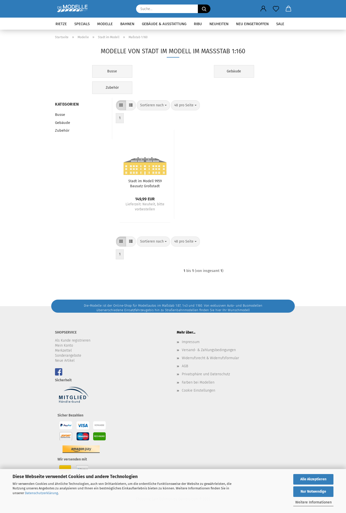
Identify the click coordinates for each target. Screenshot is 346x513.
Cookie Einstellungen (198, 390)
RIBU (198, 24)
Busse (60, 114)
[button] (263, 9)
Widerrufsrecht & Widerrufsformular (210, 358)
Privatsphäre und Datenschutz (206, 374)
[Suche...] (204, 9)
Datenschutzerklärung (41, 493)
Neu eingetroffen (252, 24)
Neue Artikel (65, 360)
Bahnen (127, 24)
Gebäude (62, 122)
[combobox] (153, 105)
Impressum (191, 342)
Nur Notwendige (313, 491)
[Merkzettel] (276, 9)
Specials (82, 24)
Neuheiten (218, 24)
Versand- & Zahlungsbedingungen (209, 350)
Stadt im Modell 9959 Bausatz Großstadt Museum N (145, 183)
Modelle (105, 24)
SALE (280, 24)
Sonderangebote (68, 355)
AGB (185, 366)
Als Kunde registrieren (72, 340)
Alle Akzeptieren (313, 479)
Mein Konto (64, 345)
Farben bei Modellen (198, 382)
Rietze (61, 24)
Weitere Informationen (313, 502)
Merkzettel (63, 350)
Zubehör (62, 130)
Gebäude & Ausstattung (164, 24)
